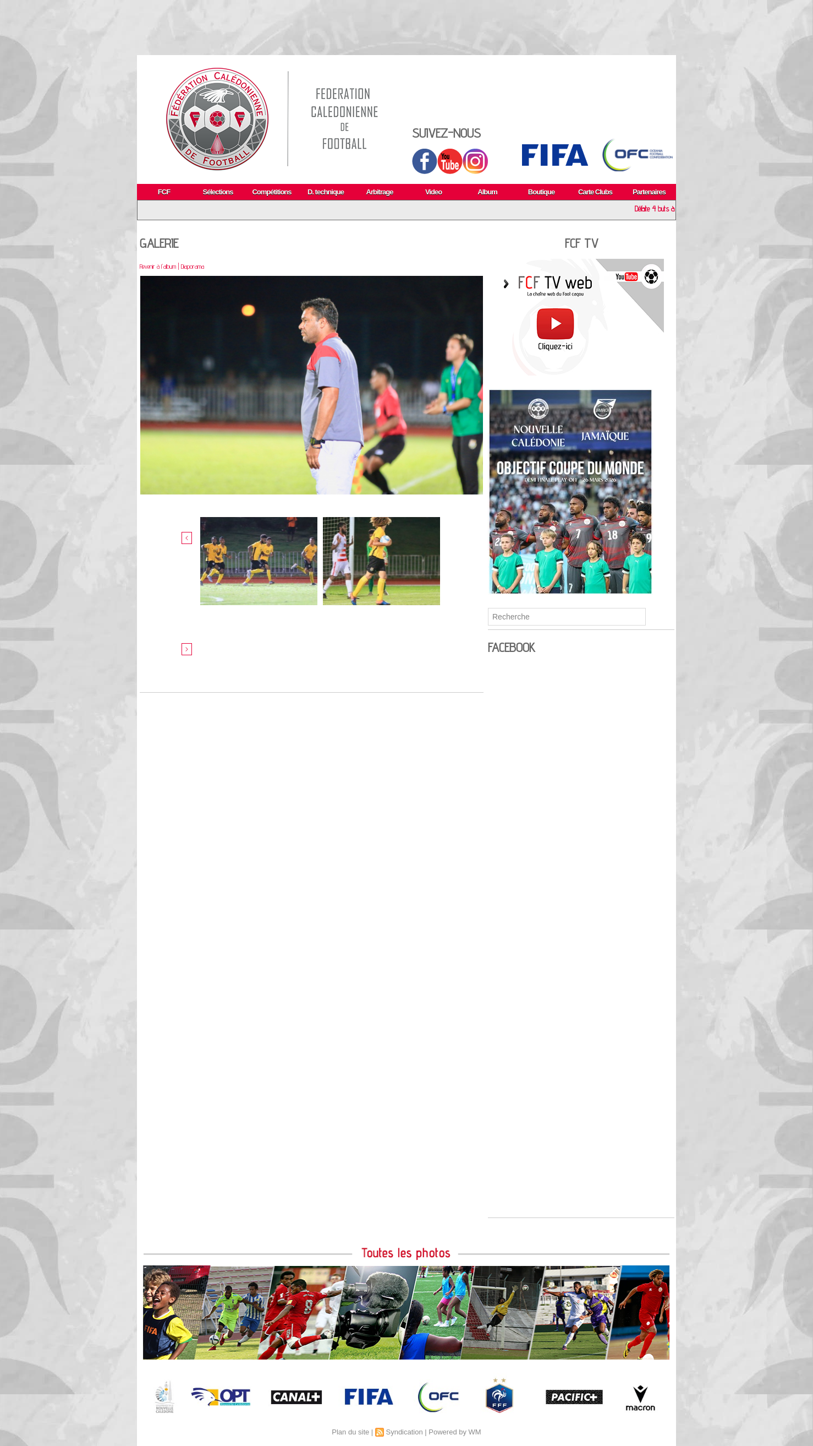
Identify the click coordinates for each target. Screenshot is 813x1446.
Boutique (541, 192)
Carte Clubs (595, 192)
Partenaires (649, 192)
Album (487, 192)
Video (433, 192)
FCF (164, 192)
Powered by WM (455, 1432)
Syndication (404, 1432)
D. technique (325, 192)
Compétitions (271, 192)
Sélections (217, 192)
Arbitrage (379, 192)
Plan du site (350, 1432)
